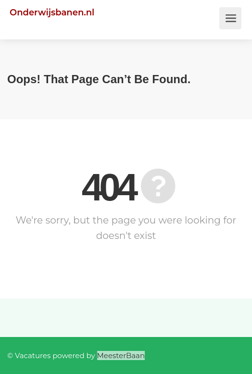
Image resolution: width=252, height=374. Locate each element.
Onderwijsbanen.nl (52, 12)
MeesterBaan (121, 355)
